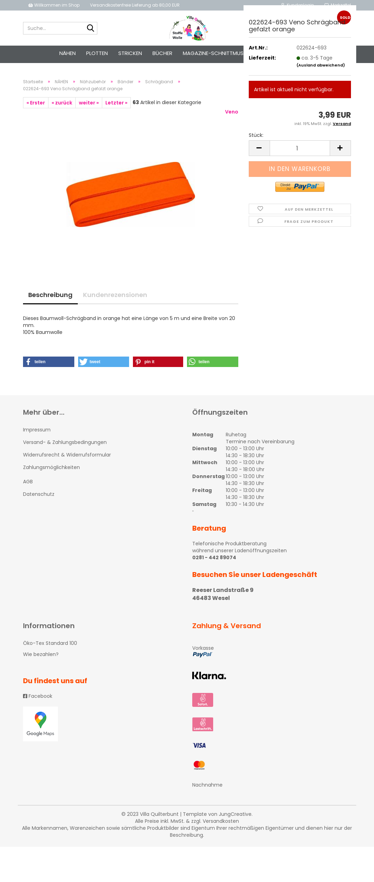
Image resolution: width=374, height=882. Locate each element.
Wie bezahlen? (41, 656)
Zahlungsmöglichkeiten (51, 469)
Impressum (37, 431)
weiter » (89, 104)
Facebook (37, 698)
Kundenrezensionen (115, 296)
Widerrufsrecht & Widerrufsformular (67, 456)
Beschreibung (50, 296)
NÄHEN (67, 53)
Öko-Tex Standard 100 (50, 645)
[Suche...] (90, 28)
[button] (48, 364)
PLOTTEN (97, 53)
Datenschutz (38, 496)
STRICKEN (130, 53)
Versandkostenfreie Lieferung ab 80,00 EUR (135, 5)
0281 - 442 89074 (214, 559)
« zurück (62, 104)
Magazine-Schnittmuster (217, 53)
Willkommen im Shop (54, 5)
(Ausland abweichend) (321, 65)
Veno (231, 113)
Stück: (256, 135)
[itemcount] (300, 148)
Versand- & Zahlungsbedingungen (65, 444)
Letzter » (116, 104)
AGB (28, 483)
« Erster (36, 104)
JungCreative (235, 816)
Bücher (162, 53)
